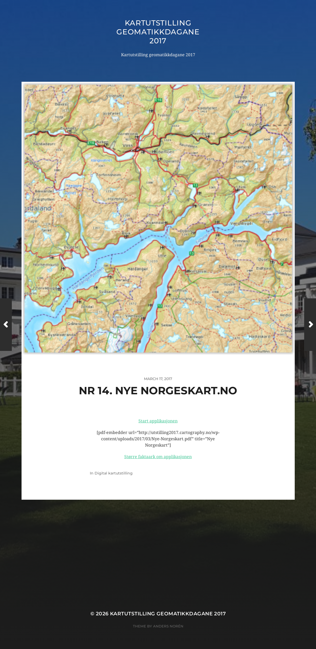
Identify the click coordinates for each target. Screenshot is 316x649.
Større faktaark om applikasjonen (158, 456)
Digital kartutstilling (114, 473)
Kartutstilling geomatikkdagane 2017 (158, 31)
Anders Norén (168, 626)
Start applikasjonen (158, 420)
